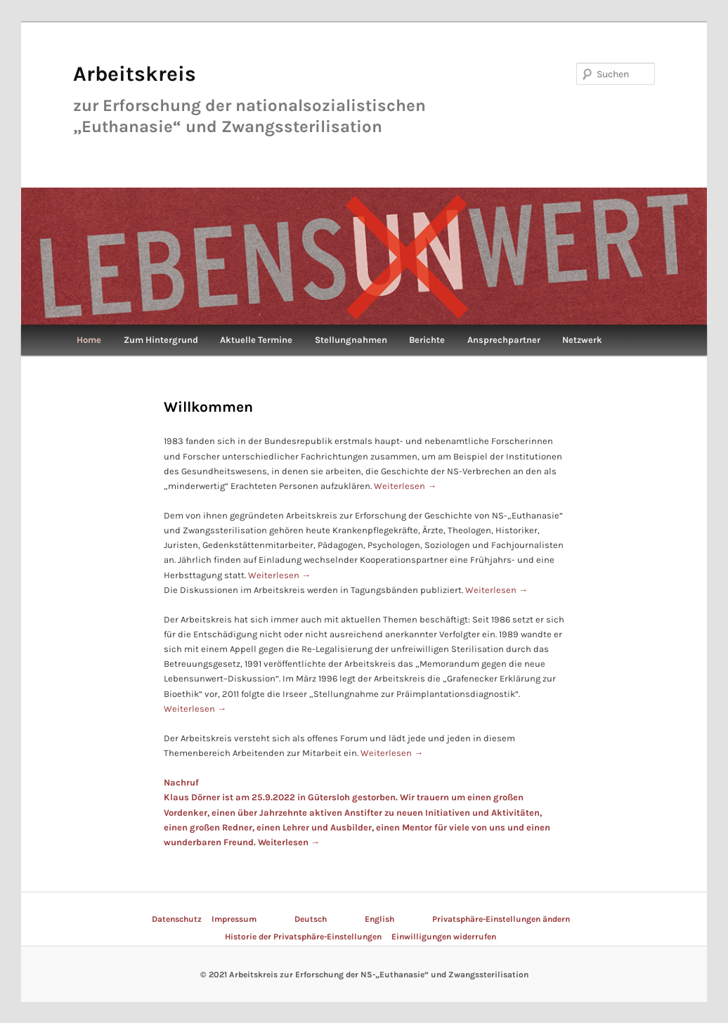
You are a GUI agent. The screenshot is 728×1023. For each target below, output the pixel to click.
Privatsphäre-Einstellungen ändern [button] (501, 919)
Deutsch (310, 919)
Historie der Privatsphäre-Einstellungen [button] (303, 936)
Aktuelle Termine (256, 339)
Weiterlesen (405, 486)
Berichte (427, 339)
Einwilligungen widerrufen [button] (443, 936)
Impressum (234, 919)
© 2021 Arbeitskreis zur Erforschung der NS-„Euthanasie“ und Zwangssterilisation (364, 974)
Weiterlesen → (289, 842)
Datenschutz (177, 919)
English (379, 919)
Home (89, 339)
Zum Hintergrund (161, 339)
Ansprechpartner (503, 339)
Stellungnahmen (351, 339)
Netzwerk (582, 339)
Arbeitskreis (134, 73)
